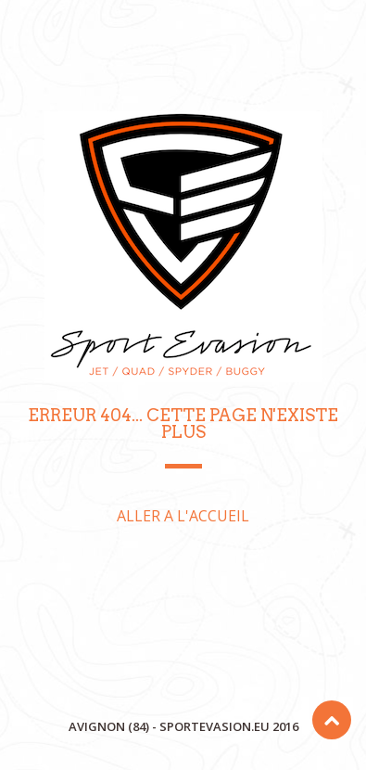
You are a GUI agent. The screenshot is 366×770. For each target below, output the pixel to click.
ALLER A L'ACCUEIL (183, 516)
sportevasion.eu (214, 726)
